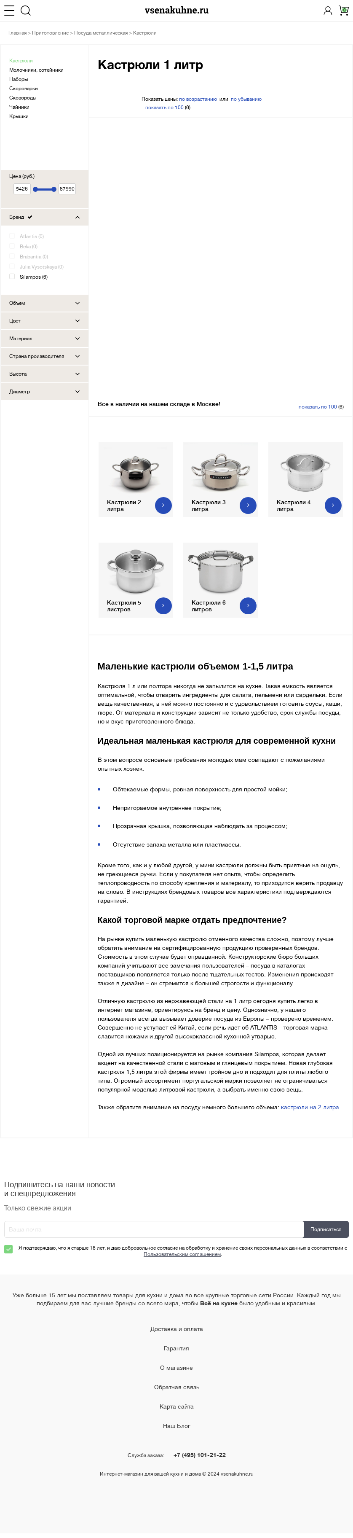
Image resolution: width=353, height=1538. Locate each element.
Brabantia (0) (34, 257)
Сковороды (22, 98)
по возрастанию (198, 99)
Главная (17, 33)
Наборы (18, 79)
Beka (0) (28, 247)
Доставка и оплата (176, 1333)
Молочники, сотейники (36, 70)
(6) (167, 107)
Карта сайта (177, 1411)
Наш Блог (176, 1430)
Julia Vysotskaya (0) (42, 267)
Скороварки (23, 88)
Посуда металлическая (101, 33)
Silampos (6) (34, 277)
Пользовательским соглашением (182, 1259)
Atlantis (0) (32, 236)
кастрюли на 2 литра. (311, 1111)
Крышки (19, 116)
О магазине (176, 1372)
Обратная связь (176, 1391)
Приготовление (50, 33)
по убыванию (246, 99)
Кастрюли (21, 61)
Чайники (19, 107)
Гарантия (176, 1353)
